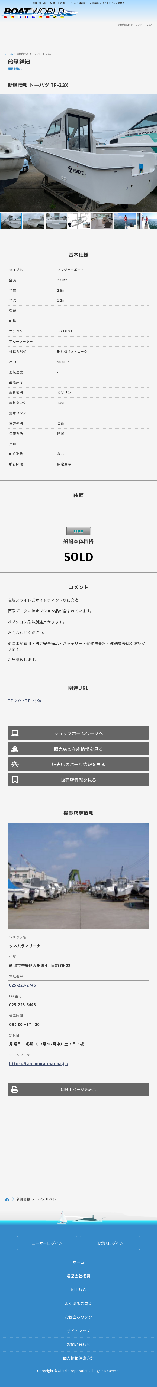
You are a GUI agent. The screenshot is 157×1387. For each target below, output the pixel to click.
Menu (149, 13)
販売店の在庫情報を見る (78, 749)
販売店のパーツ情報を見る (78, 764)
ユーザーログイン (47, 1243)
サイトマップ (78, 1330)
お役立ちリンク (78, 1317)
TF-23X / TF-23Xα (24, 700)
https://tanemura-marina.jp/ (38, 1063)
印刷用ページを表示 (78, 1089)
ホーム (9, 53)
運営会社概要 (78, 1275)
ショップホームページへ (78, 733)
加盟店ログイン (110, 1243)
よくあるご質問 (78, 1303)
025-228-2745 (22, 985)
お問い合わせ (78, 1344)
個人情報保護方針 (78, 1358)
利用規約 (78, 1289)
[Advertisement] (78, 38)
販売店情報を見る (79, 779)
